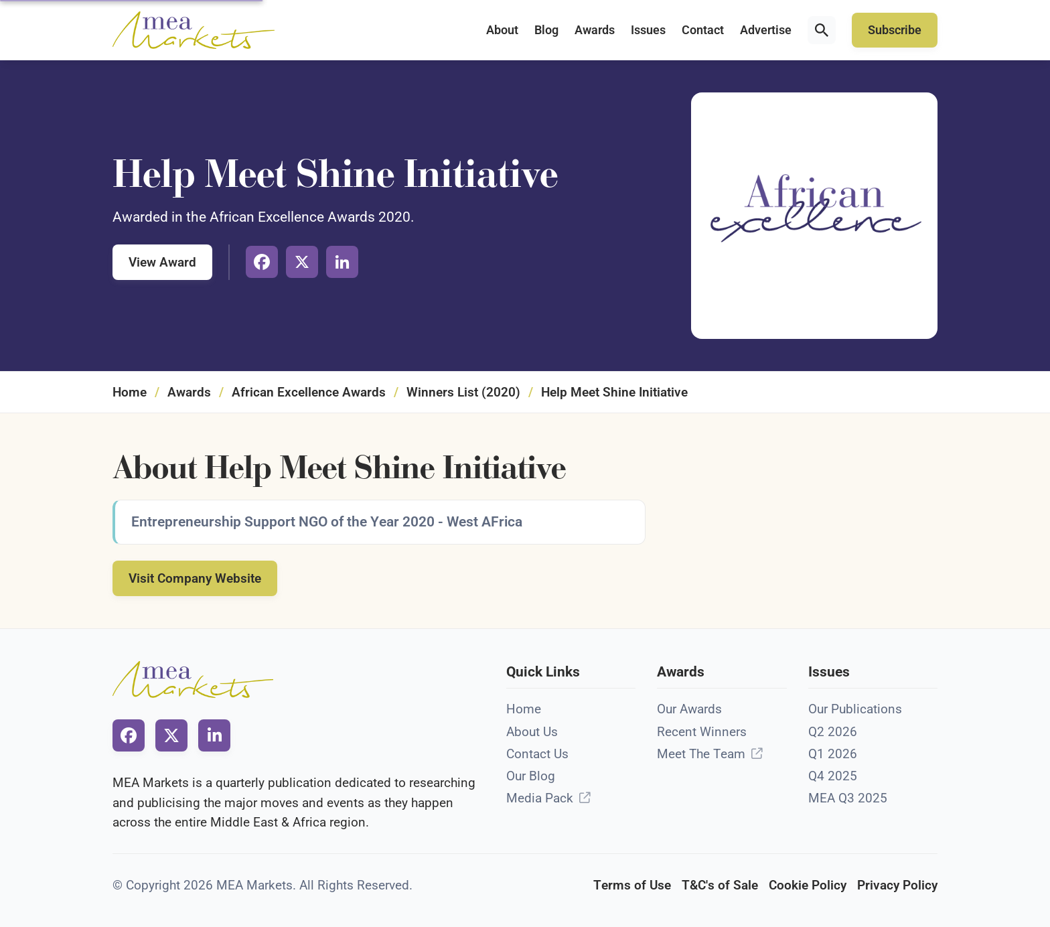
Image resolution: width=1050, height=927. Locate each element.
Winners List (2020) (463, 392)
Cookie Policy (807, 885)
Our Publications (855, 709)
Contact (703, 30)
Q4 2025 (832, 776)
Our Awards (689, 709)
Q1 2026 (832, 754)
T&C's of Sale (720, 885)
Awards (595, 30)
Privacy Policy (897, 885)
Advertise (766, 30)
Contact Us (537, 754)
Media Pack (539, 798)
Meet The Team (701, 754)
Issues (648, 30)
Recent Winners (702, 731)
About (502, 30)
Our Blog (530, 776)
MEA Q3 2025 (847, 798)
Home (129, 392)
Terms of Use (632, 885)
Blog (546, 30)
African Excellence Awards (309, 392)
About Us (532, 731)
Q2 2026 (832, 731)
